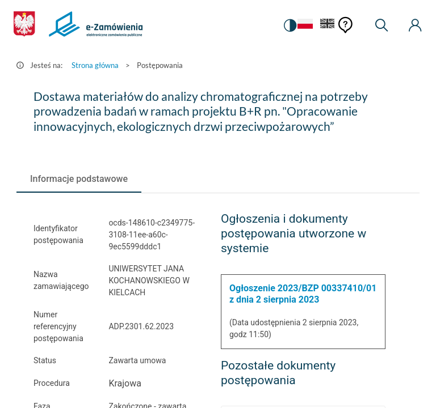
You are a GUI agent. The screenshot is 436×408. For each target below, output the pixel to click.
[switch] (288, 25)
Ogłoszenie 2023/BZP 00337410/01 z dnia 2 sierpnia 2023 (302, 294)
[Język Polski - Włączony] (303, 26)
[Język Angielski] (327, 26)
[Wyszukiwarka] (381, 25)
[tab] (78, 179)
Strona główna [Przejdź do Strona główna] (95, 65)
